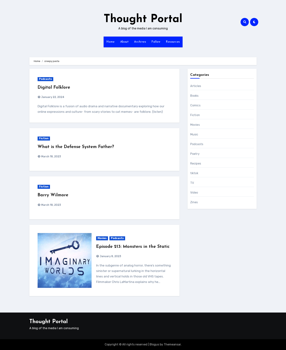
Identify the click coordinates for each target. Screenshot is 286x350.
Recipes (195, 163)
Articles (195, 86)
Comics (195, 105)
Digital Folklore (54, 87)
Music (194, 134)
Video (194, 192)
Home (110, 41)
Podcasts (45, 79)
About (124, 41)
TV (192, 183)
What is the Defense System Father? (76, 147)
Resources (173, 41)
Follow (155, 41)
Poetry (195, 154)
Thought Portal (143, 19)
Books (194, 95)
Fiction (44, 138)
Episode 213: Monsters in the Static (133, 247)
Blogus (154, 344)
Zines (194, 202)
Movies (102, 238)
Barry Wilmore (53, 195)
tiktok (194, 173)
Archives (140, 41)
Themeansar (172, 344)
